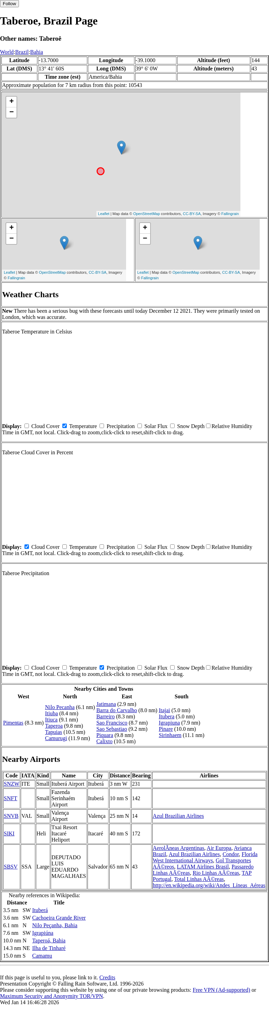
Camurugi (56, 738)
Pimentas (13, 723)
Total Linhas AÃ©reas (199, 879)
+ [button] (11, 102)
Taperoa (54, 726)
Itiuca (51, 720)
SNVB (11, 816)
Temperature (83, 426)
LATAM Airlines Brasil (203, 867)
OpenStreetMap (146, 214)
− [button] (11, 112)
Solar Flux (155, 426)
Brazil (22, 52)
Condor (231, 854)
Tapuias (53, 732)
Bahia (36, 52)
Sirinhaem (170, 735)
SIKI (9, 833)
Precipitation (120, 426)
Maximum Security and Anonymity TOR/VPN (51, 996)
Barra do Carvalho (116, 710)
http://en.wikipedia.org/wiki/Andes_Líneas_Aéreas (209, 885)
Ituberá (40, 910)
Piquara (104, 735)
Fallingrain (230, 214)
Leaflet (104, 214)
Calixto (104, 741)
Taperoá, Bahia (48, 940)
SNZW (11, 784)
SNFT (10, 798)
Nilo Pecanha (60, 707)
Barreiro (105, 716)
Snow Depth (191, 426)
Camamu (42, 956)
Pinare (166, 729)
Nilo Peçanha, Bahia (54, 925)
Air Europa (219, 848)
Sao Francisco (111, 723)
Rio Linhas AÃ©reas (216, 873)
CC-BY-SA (192, 214)
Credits (107, 977)
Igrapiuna (169, 723)
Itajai (164, 710)
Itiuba (51, 713)
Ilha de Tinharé (48, 948)
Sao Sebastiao (111, 729)
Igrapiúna (42, 933)
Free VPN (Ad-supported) (221, 990)
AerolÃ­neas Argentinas (178, 848)
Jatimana (106, 704)
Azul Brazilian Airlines (178, 816)
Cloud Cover (45, 426)
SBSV (11, 867)
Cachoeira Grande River (58, 918)
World (7, 52)
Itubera (166, 716)
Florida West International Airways (205, 857)
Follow (9, 3)
